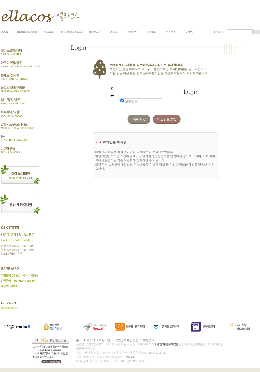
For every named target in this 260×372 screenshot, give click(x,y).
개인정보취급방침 (127, 340)
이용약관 (105, 340)
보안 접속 (131, 101)
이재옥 (130, 357)
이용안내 (149, 340)
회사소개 (89, 340)
